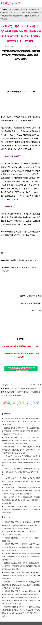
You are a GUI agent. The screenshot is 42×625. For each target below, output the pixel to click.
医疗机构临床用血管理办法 (24, 128)
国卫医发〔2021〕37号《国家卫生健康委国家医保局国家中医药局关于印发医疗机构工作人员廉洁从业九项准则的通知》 (21, 576)
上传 (14, 396)
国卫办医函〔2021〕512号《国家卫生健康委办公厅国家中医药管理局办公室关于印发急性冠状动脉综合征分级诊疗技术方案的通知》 (21, 585)
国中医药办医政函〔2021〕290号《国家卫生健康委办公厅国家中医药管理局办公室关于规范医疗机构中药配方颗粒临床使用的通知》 (21, 566)
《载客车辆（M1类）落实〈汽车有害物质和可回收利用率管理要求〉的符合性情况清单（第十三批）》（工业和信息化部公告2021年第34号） (20, 440)
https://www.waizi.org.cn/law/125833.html (25, 385)
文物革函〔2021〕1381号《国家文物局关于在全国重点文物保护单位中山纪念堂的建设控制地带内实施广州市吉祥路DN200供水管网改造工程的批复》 (21, 491)
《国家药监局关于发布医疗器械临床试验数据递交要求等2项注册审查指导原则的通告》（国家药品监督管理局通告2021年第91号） (21, 557)
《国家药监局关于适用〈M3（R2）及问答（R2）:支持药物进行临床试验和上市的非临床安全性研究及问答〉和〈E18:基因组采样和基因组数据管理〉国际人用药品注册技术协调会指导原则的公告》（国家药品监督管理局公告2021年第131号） (21, 597)
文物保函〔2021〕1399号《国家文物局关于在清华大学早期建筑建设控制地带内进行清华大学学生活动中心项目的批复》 (21, 510)
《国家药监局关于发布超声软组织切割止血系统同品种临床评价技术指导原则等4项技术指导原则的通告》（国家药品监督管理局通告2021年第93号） (21, 525)
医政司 (27, 392)
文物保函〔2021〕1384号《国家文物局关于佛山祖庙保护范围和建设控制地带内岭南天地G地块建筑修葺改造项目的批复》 (21, 500)
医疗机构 (34, 392)
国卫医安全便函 (18, 388)
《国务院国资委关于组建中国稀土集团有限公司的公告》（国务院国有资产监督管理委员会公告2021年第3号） (21, 472)
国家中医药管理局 (16, 392)
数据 (10, 396)
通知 (19, 396)
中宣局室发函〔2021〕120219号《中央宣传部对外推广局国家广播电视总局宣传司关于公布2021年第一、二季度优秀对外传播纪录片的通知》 (21, 450)
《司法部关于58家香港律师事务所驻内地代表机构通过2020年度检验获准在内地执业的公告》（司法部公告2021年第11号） (21, 422)
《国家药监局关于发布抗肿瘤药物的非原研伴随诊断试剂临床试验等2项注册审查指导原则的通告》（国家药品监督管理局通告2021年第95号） (21, 547)
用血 (5, 396)
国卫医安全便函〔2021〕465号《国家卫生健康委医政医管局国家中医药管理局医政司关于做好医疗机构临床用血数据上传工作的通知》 (21, 431)
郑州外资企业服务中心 (20, 9)
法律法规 (33, 9)
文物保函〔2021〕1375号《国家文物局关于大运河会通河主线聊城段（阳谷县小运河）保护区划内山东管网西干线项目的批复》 (21, 481)
